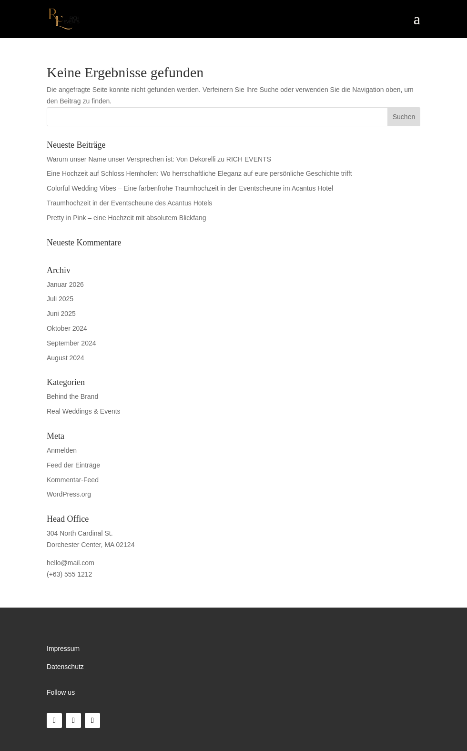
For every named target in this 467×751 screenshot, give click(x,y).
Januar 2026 (65, 284)
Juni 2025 (61, 313)
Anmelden (62, 450)
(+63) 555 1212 (69, 574)
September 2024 (71, 343)
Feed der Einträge (73, 465)
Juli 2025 (60, 299)
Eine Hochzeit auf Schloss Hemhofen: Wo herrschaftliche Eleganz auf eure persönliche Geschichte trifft (199, 173)
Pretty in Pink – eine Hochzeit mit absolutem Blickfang (126, 218)
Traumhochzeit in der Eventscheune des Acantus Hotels (129, 203)
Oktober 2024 (67, 328)
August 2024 (65, 358)
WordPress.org (69, 494)
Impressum (63, 648)
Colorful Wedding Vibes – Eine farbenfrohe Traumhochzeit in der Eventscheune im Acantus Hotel (190, 188)
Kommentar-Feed (73, 480)
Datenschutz (65, 666)
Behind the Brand (72, 396)
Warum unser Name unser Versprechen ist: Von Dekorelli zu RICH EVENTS (159, 159)
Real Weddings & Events (84, 411)
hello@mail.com (70, 563)
